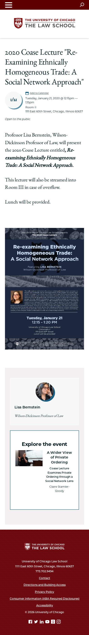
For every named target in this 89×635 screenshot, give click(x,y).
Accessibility (44, 605)
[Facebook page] (30, 622)
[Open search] (82, 4)
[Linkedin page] (42, 622)
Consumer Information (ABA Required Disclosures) (44, 598)
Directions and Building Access (45, 584)
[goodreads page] (53, 622)
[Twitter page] (36, 622)
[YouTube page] (47, 622)
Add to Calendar (39, 93)
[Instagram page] (59, 622)
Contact (44, 578)
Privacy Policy (44, 591)
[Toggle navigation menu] (8, 5)
